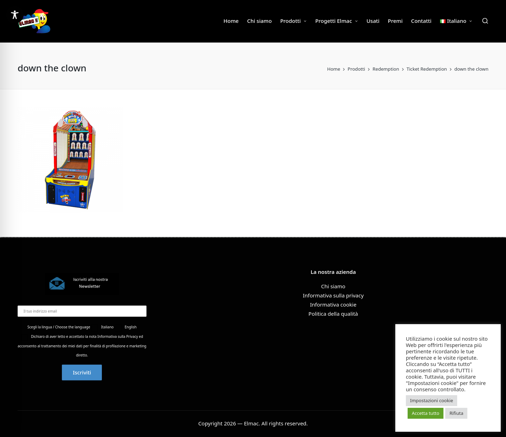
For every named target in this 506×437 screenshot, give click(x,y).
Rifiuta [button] (456, 413)
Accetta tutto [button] (425, 413)
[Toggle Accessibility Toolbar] (14, 14)
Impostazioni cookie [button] (431, 400)
